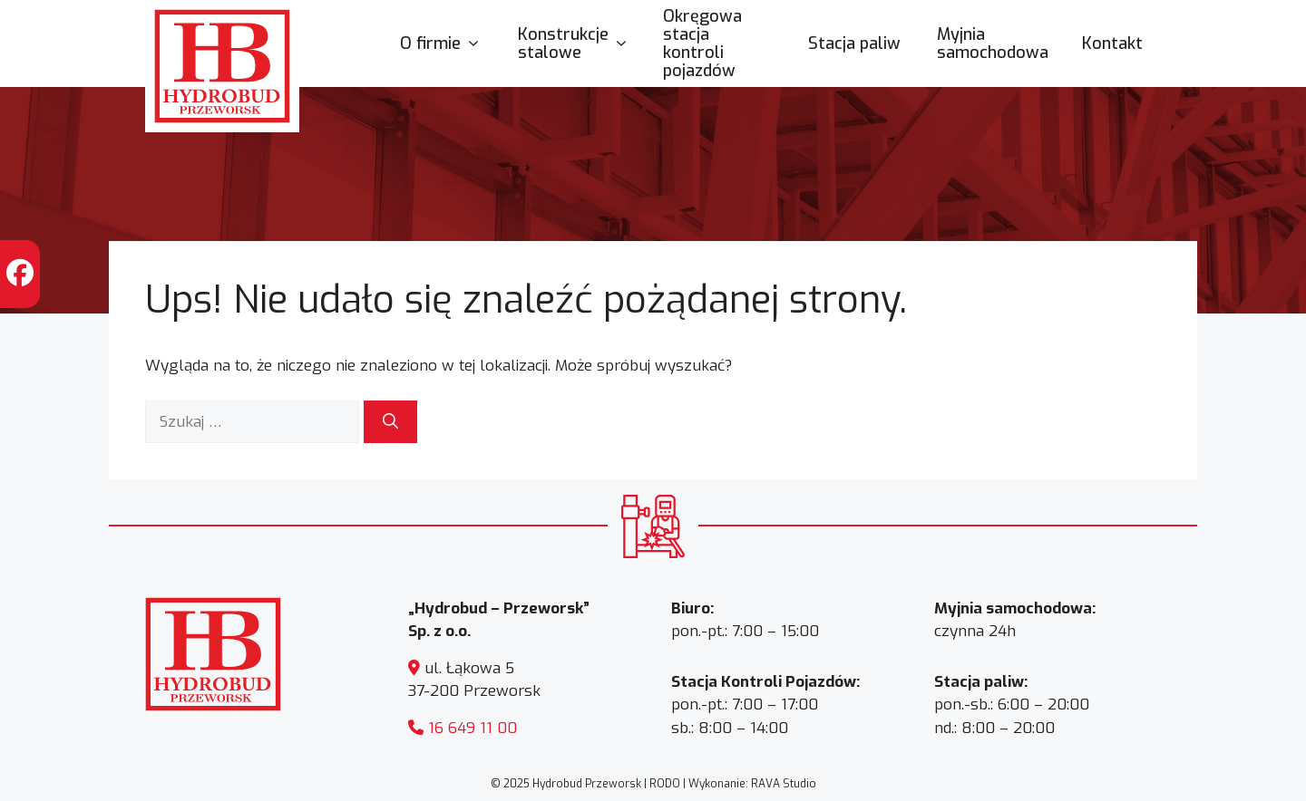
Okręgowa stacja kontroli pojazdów (702, 43)
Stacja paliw (854, 43)
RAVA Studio (783, 784)
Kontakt (1112, 43)
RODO (664, 784)
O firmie (450, 43)
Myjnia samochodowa (992, 43)
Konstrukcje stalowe (581, 43)
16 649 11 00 (472, 728)
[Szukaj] (390, 422)
